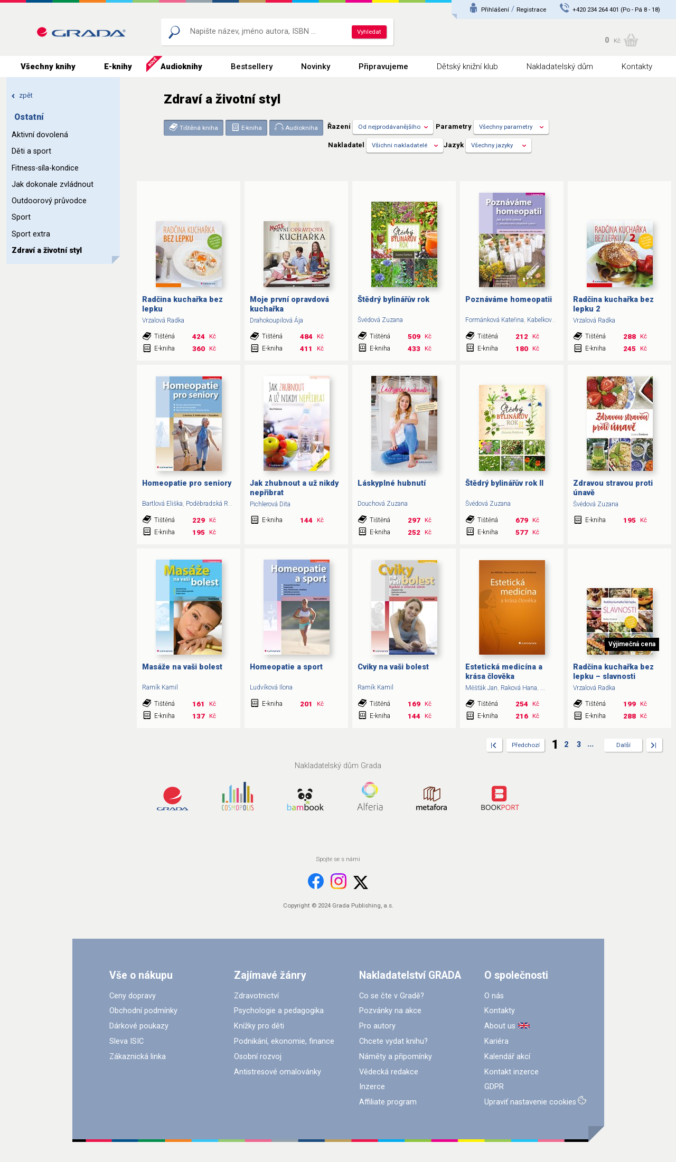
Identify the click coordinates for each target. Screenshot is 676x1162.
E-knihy (118, 66)
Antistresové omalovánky (277, 1071)
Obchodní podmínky (143, 1010)
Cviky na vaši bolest (393, 667)
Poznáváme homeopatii (508, 299)
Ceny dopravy (132, 995)
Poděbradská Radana (215, 503)
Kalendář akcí (507, 1056)
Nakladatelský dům (560, 66)
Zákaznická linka (137, 1056)
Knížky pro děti (259, 1026)
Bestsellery (252, 66)
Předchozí (526, 745)
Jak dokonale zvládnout (52, 184)
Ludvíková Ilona (271, 687)
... (542, 688)
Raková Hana (519, 688)
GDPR (494, 1086)
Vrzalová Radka (163, 320)
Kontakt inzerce (511, 1071)
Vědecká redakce (388, 1071)
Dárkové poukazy (138, 1026)
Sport (21, 217)
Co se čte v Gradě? (391, 995)
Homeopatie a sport (286, 667)
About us (499, 1026)
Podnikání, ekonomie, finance (284, 1041)
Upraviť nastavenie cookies (530, 1102)
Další (623, 745)
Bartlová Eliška (162, 503)
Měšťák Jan (481, 688)
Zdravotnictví (256, 995)
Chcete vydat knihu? (393, 1041)
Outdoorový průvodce (49, 200)
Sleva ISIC (126, 1041)
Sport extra (31, 234)
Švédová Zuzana (380, 320)
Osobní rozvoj (257, 1056)
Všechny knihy (48, 66)
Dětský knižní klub (467, 66)
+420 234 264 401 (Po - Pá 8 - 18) (616, 9)
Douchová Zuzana (383, 503)
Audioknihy (181, 66)
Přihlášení (495, 9)
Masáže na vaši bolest (182, 667)
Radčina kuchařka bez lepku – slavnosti (613, 672)
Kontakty (637, 66)
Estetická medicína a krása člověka (503, 672)
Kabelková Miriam (552, 320)
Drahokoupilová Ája (276, 320)
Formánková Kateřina (494, 320)
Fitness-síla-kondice (45, 168)
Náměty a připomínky (395, 1056)
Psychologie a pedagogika (279, 1010)
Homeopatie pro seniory (186, 483)
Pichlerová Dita (270, 504)
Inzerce (372, 1086)
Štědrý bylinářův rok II (504, 483)
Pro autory (377, 1026)
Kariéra (496, 1041)
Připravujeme (383, 66)
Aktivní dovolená (40, 134)
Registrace (531, 9)
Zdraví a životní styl (47, 250)
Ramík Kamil (160, 687)
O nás (494, 995)
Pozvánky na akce (390, 1010)
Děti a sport (31, 151)
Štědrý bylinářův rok (393, 299)
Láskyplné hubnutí (392, 483)
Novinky (315, 66)
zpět (22, 95)
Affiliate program (388, 1102)
